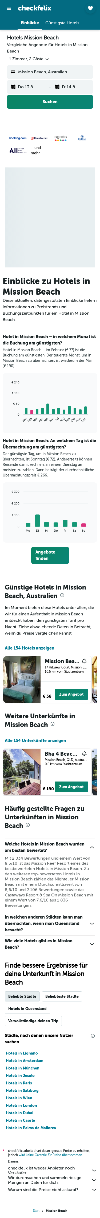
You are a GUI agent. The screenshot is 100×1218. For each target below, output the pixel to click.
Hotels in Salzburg (22, 1090)
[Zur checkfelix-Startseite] (34, 8)
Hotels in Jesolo (20, 1075)
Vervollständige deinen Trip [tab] (33, 1021)
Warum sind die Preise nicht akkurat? (52, 1190)
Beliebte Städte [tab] (22, 996)
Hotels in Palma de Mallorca (31, 1128)
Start (36, 1211)
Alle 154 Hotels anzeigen (29, 648)
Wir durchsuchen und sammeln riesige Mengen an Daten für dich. (52, 1180)
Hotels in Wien (19, 1098)
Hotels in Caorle (20, 1120)
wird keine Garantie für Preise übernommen (50, 1155)
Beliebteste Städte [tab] (62, 996)
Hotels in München (22, 1068)
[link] (50, 555)
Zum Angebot (71, 694)
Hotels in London (21, 1105)
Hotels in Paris (19, 1083)
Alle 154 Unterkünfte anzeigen (35, 740)
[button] (9, 8)
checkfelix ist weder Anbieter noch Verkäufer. (52, 1170)
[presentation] (62, 595)
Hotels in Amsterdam (24, 1061)
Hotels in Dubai (19, 1113)
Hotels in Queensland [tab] (27, 1009)
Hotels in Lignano (22, 1053)
